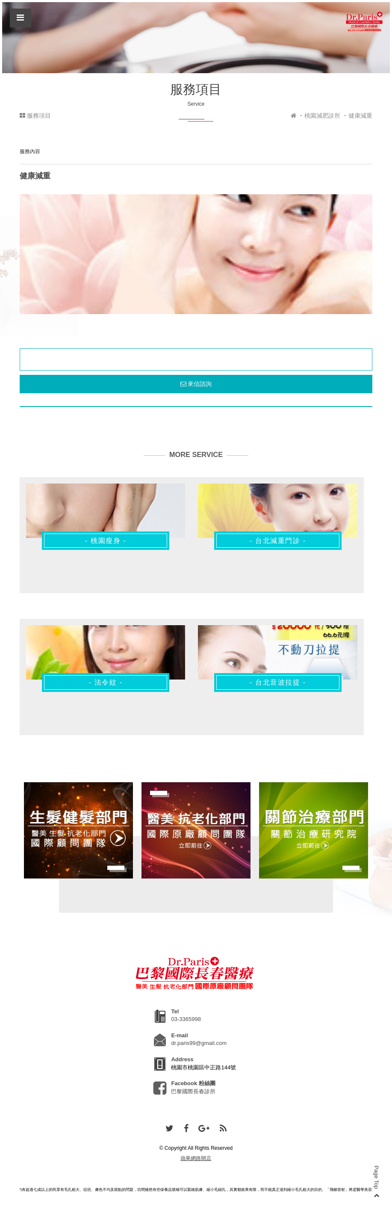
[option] (196, 254)
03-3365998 (185, 1019)
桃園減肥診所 (322, 115)
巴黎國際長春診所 (193, 1091)
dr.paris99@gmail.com (199, 1043)
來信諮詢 (196, 383)
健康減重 (360, 115)
